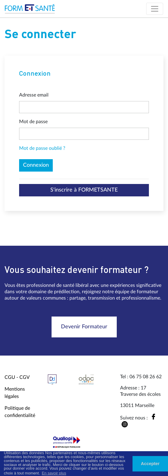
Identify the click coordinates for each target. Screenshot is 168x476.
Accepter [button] (150, 463)
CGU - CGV (17, 377)
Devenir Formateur (84, 327)
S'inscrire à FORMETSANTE (84, 190)
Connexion (36, 165)
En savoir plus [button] (54, 473)
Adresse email (34, 95)
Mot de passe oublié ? (42, 148)
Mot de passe (33, 121)
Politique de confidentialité (20, 412)
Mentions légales (15, 393)
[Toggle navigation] (154, 9)
